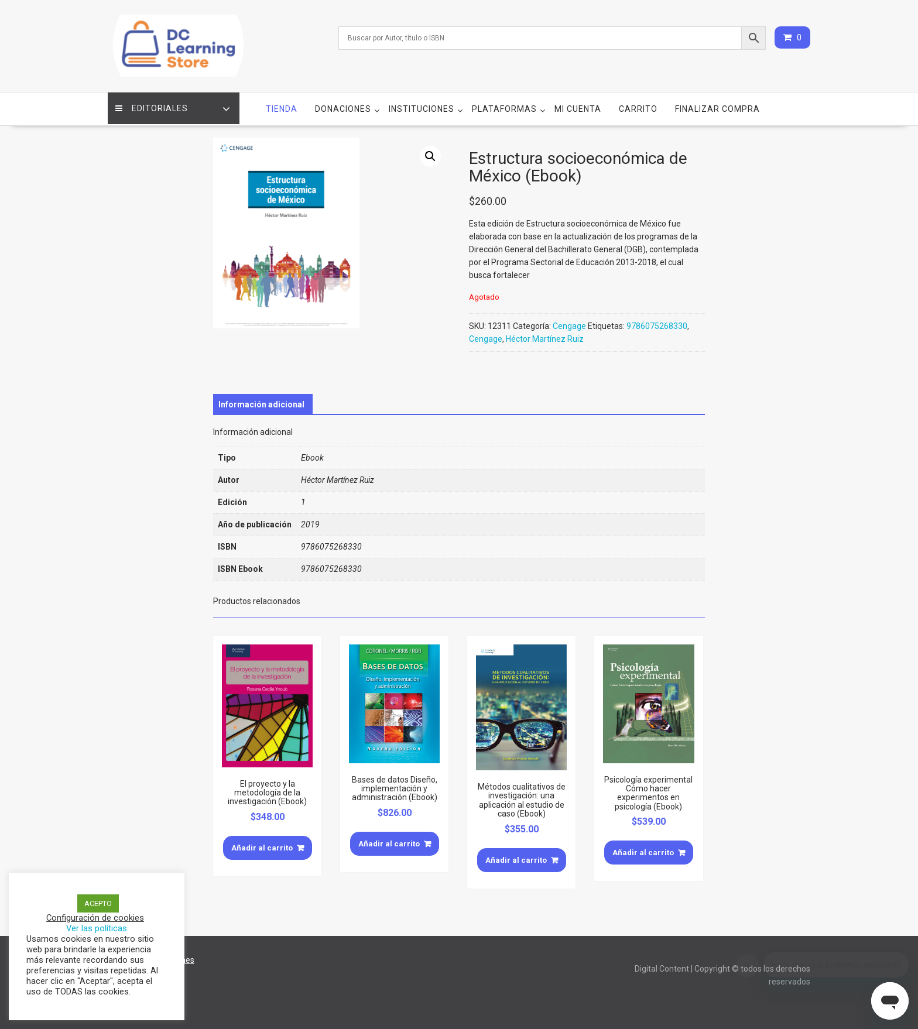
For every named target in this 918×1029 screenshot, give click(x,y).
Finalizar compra (717, 106)
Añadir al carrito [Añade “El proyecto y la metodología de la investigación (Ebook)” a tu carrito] (262, 845)
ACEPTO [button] (98, 903)
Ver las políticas (96, 928)
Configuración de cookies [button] (95, 918)
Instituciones (421, 106)
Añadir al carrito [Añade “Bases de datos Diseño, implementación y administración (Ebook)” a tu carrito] (389, 840)
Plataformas (504, 106)
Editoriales (153, 106)
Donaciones (343, 106)
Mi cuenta (577, 106)
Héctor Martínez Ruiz (545, 336)
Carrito (638, 106)
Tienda (281, 106)
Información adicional (261, 401)
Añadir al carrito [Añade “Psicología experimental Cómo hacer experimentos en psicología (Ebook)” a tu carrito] (643, 849)
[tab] (261, 401)
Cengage (569, 323)
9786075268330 (656, 323)
